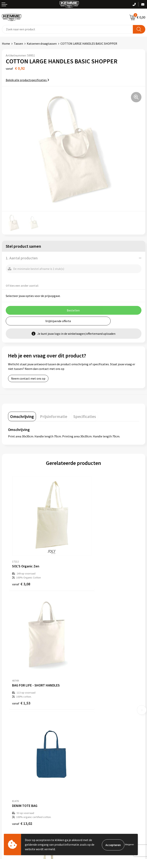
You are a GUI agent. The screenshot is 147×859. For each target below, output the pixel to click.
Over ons (81, 698)
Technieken (83, 721)
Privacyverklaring (86, 769)
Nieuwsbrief (83, 704)
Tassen (18, 43)
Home (6, 43)
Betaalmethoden (13, 763)
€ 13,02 (22, 659)
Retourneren (10, 769)
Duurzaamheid (84, 715)
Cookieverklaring (86, 763)
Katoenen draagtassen (42, 43)
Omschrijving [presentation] (22, 416)
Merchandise (83, 727)
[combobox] (67, 29)
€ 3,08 (21, 561)
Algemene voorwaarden (90, 757)
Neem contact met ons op (28, 378)
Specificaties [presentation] (84, 416)
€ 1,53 (87, 561)
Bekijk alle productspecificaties (27, 80)
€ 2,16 (87, 659)
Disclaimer (82, 774)
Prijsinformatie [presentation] (53, 416)
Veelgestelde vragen (88, 710)
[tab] (22, 416)
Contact (7, 757)
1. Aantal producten (22, 258)
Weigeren (129, 844)
